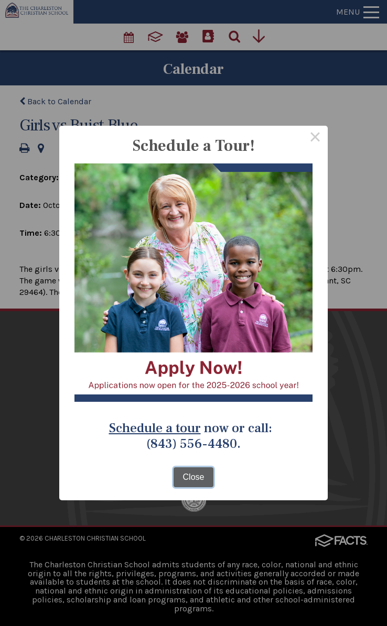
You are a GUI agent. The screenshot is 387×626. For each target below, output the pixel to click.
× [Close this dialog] (315, 138)
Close (194, 477)
